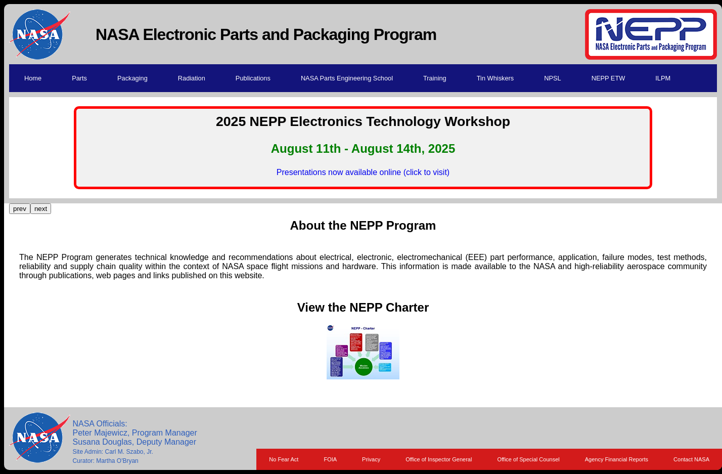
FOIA (330, 459)
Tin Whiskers (495, 78)
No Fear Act (283, 459)
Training (434, 78)
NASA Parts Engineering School (347, 78)
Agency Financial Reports (616, 459)
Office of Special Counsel (528, 459)
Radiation (191, 78)
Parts (79, 78)
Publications (253, 78)
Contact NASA (691, 459)
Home (32, 78)
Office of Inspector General (438, 459)
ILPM (662, 78)
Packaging (132, 78)
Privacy (371, 459)
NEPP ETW (608, 78)
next (40, 208)
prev (19, 208)
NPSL (552, 78)
